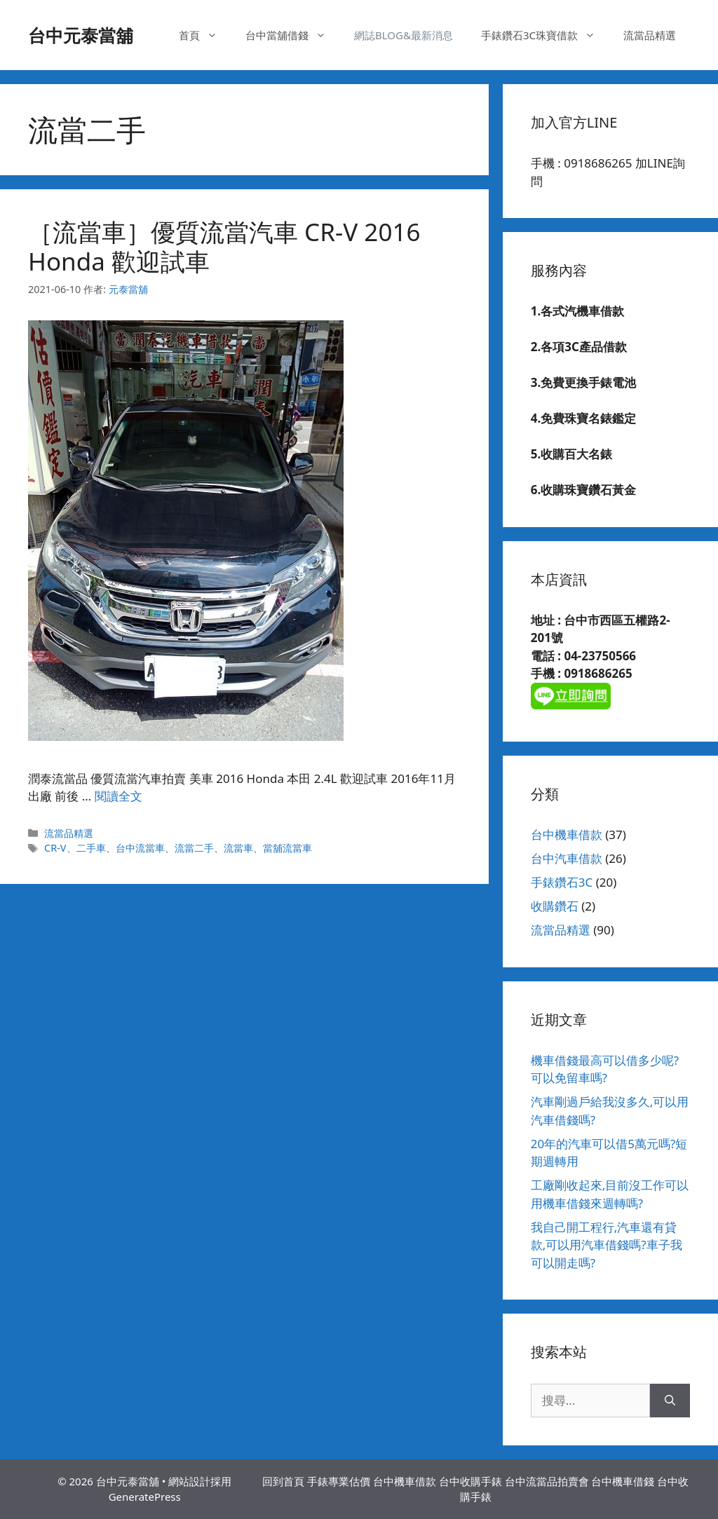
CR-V (55, 847)
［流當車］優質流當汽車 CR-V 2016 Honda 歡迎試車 (224, 246)
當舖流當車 (287, 847)
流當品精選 (649, 35)
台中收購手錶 (470, 1481)
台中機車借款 (566, 834)
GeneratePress (145, 1497)
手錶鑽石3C (561, 882)
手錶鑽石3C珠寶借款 (545, 35)
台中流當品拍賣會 (547, 1481)
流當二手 (194, 847)
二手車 (91, 847)
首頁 (205, 35)
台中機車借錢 (622, 1481)
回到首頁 (283, 1481)
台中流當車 (140, 847)
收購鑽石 (554, 906)
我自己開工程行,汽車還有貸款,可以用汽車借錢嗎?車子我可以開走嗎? (606, 1245)
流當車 (238, 847)
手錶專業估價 (338, 1481)
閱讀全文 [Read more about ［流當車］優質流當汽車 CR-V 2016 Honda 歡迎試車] (118, 796)
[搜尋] (670, 1400)
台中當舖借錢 (292, 35)
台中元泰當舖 (80, 35)
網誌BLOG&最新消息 (403, 35)
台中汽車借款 (566, 858)
